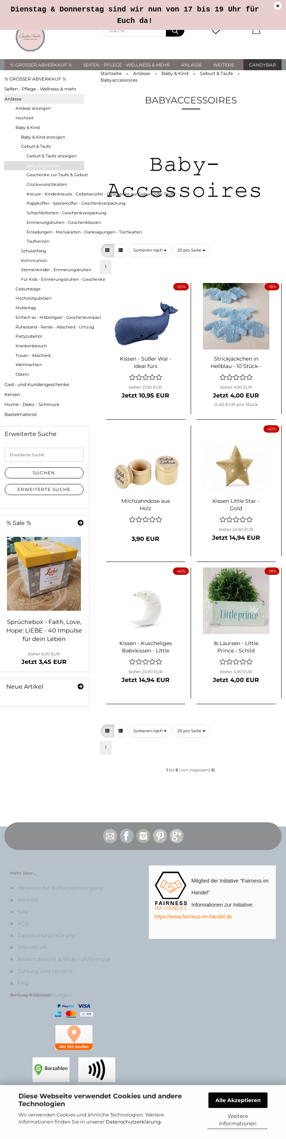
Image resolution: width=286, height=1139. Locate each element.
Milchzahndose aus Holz (145, 504)
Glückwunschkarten (47, 184)
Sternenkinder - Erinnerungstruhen (52, 269)
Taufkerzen (38, 241)
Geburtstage (28, 288)
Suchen (44, 472)
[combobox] (150, 250)
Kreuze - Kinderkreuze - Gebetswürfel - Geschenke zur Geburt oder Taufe (55, 194)
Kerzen (12, 394)
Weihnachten (29, 364)
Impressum (32, 947)
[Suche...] (175, 30)
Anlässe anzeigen (33, 108)
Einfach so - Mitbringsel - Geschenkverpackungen (50, 317)
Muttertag (26, 307)
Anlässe (191, 65)
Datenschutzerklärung (133, 1122)
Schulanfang (33, 250)
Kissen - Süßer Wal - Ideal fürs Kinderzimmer (145, 361)
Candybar (262, 65)
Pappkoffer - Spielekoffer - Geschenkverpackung (55, 203)
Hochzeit (25, 117)
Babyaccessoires (43, 165)
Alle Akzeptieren (238, 1100)
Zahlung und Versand (44, 971)
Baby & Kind (28, 127)
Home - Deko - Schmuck (31, 404)
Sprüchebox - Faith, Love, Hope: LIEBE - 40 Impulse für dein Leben (44, 630)
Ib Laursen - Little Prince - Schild (236, 646)
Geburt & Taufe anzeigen (51, 155)
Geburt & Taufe (36, 146)
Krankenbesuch (31, 345)
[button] (256, 30)
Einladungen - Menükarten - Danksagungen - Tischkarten (55, 232)
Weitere (223, 65)
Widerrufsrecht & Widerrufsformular (64, 959)
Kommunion (34, 260)
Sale (22, 911)
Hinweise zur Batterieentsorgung (60, 887)
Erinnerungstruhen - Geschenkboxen (55, 222)
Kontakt (27, 899)
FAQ (23, 983)
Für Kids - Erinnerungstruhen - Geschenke (52, 279)
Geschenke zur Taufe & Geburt (55, 174)
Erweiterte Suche (44, 489)
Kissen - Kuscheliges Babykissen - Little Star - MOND (145, 646)
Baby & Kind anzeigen (43, 137)
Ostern (22, 374)
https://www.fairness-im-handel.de (193, 917)
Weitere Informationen (237, 1120)
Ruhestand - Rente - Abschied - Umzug (50, 327)
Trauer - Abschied (33, 355)
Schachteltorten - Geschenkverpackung (55, 212)
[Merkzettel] (215, 30)
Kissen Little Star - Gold (235, 504)
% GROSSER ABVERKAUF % (41, 65)
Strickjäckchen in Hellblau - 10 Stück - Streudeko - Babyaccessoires (236, 361)
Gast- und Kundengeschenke (36, 384)
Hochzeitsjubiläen (33, 298)
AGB (23, 923)
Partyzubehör (29, 336)
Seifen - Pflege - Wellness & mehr (126, 65)
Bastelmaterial (20, 414)
